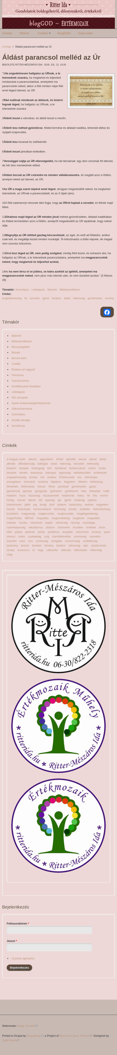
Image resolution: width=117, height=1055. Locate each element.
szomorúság (72, 541)
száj (46, 536)
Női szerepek (20, 397)
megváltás (93, 518)
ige (59, 500)
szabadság (34, 536)
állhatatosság (26, 463)
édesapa (50, 472)
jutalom (61, 504)
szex (22, 541)
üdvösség (74, 545)
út (33, 550)
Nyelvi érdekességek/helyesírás (31, 403)
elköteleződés (82, 472)
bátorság (65, 463)
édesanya (36, 472)
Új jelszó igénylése (23, 958)
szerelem (95, 536)
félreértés (12, 486)
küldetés (85, 509)
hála (83, 491)
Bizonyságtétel (21, 347)
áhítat (59, 459)
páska (18, 532)
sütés (21, 536)
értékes (51, 477)
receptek (67, 532)
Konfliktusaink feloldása (26, 386)
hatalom (12, 495)
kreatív (73, 509)
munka (23, 522)
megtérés (78, 518)
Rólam (24, 33)
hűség (10, 500)
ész (79, 477)
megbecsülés (46, 513)
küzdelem (13, 513)
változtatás (80, 550)
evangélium (14, 481)
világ (9, 554)
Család (42, 33)
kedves (89, 504)
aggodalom (46, 459)
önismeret (64, 527)
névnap (75, 522)
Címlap (7, 33)
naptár (49, 522)
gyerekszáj (13, 491)
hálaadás (94, 491)
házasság (34, 495)
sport (107, 532)
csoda (102, 468)
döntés (23, 472)
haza (22, 495)
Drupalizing (35, 1035)
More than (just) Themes (75, 1035)
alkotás (11, 463)
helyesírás (68, 495)
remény (109, 298)
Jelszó (12, 941)
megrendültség (61, 518)
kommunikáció (42, 509)
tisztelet (36, 545)
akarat (82, 459)
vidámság (96, 550)
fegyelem (69, 481)
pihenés (30, 532)
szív (30, 541)
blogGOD (63, 33)
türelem (61, 545)
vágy (40, 550)
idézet (32, 500)
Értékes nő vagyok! (23, 369)
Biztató (16, 352)
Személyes (22, 289)
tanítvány (12, 545)
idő (40, 500)
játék (27, 504)
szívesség (42, 541)
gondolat (63, 486)
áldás (67, 298)
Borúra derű (19, 358)
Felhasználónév (18, 923)
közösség (60, 509)
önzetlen (78, 527)
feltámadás (28, 486)
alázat (92, 459)
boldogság (38, 468)
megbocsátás (65, 513)
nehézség (62, 522)
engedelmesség (12, 298)
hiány (80, 495)
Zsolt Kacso (10, 1040)
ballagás (43, 463)
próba (41, 532)
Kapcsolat (85, 33)
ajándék (71, 459)
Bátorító (52, 289)
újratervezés (98, 545)
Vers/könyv (18, 425)
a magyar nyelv (16, 459)
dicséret (11, 472)
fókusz (42, 486)
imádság (79, 500)
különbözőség (101, 509)
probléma (53, 532)
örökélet (91, 527)
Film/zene (18, 375)
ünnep (10, 550)
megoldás (43, 518)
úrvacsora (23, 550)
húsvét (21, 500)
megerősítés (14, 518)
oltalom (50, 527)
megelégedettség (87, 513)
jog (35, 504)
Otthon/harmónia (22, 408)
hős (95, 495)
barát (54, 463)
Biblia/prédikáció (70, 289)
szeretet (35, 298)
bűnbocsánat (77, 468)
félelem (82, 481)
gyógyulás (41, 491)
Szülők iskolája (21, 420)
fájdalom (56, 481)
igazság (50, 500)
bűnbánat (60, 468)
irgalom (92, 500)
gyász (92, 486)
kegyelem (102, 504)
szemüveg (80, 536)
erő (42, 477)
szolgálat (56, 541)
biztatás (24, 468)
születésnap (90, 541)
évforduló (29, 481)
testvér (25, 545)
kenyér (11, 509)
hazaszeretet (51, 495)
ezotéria (43, 481)
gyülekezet (71, 491)
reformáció (82, 532)
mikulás (11, 522)
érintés (33, 477)
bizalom (56, 298)
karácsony (75, 504)
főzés (52, 486)
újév (85, 545)
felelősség (96, 481)
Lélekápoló (38, 289)
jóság (43, 504)
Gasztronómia (20, 380)
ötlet (9, 532)
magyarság (28, 513)
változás (66, 550)
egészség (65, 472)
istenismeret (14, 504)
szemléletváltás (61, 536)
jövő (51, 504)
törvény (48, 545)
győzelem (56, 491)
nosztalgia (89, 522)
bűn (49, 468)
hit (25, 298)
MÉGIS (29, 518)
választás (52, 550)
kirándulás (24, 509)
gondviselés (95, 298)
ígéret (45, 298)
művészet (36, 522)
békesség (79, 298)
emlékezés (100, 472)
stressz (11, 536)
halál (106, 491)
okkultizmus (35, 527)
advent (32, 459)
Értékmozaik (66, 477)
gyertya (27, 491)
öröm (102, 527)
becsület (79, 463)
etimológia (91, 477)
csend (91, 468)
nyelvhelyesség (16, 527)
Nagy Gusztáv (28, 1025)
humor (104, 495)
